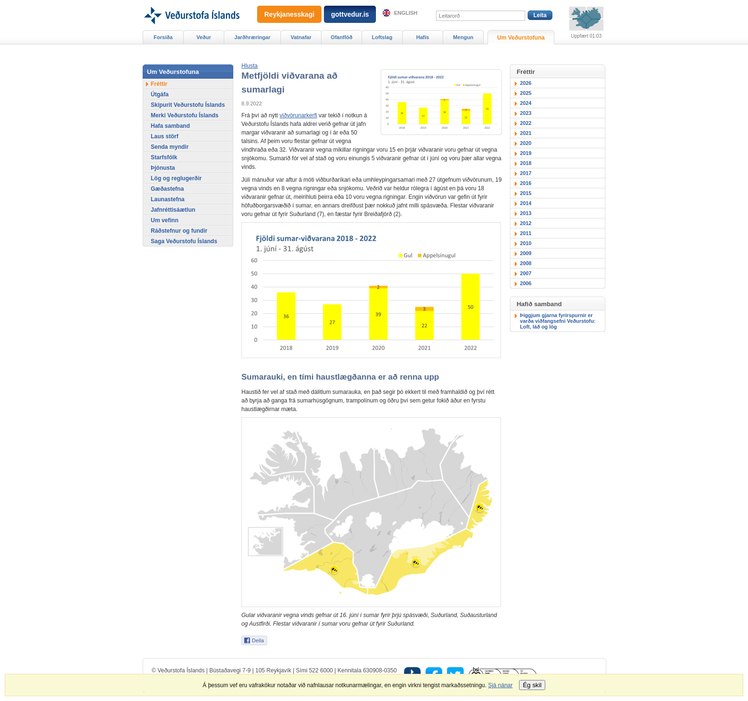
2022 (525, 123)
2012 (525, 223)
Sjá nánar (500, 685)
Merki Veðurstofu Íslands (184, 115)
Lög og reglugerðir (176, 178)
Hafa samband (170, 126)
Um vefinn (164, 220)
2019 (525, 153)
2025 (525, 93)
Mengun (463, 37)
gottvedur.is (350, 14)
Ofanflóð (341, 37)
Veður (204, 37)
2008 (525, 263)
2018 (525, 163)
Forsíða (163, 37)
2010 (525, 243)
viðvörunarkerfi (298, 115)
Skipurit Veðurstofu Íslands (188, 105)
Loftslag (382, 37)
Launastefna (168, 199)
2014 (525, 203)
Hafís (422, 37)
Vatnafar (301, 37)
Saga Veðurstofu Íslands (184, 241)
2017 (525, 173)
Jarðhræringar (252, 37)
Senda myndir (169, 147)
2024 (525, 103)
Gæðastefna (167, 189)
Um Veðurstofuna (520, 37)
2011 (525, 233)
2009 (525, 253)
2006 (525, 283)
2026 (525, 83)
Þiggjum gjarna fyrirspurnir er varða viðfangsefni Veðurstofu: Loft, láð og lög (557, 321)
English (405, 13)
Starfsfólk (164, 157)
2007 (525, 273)
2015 (525, 193)
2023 (525, 113)
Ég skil (532, 685)
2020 (525, 143)
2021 (525, 133)
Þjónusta (163, 168)
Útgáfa (159, 94)
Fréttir (159, 84)
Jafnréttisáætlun (173, 209)
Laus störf (164, 136)
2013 (525, 213)
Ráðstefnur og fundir (179, 230)
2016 (525, 183)
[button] (249, 65)
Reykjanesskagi (289, 14)
